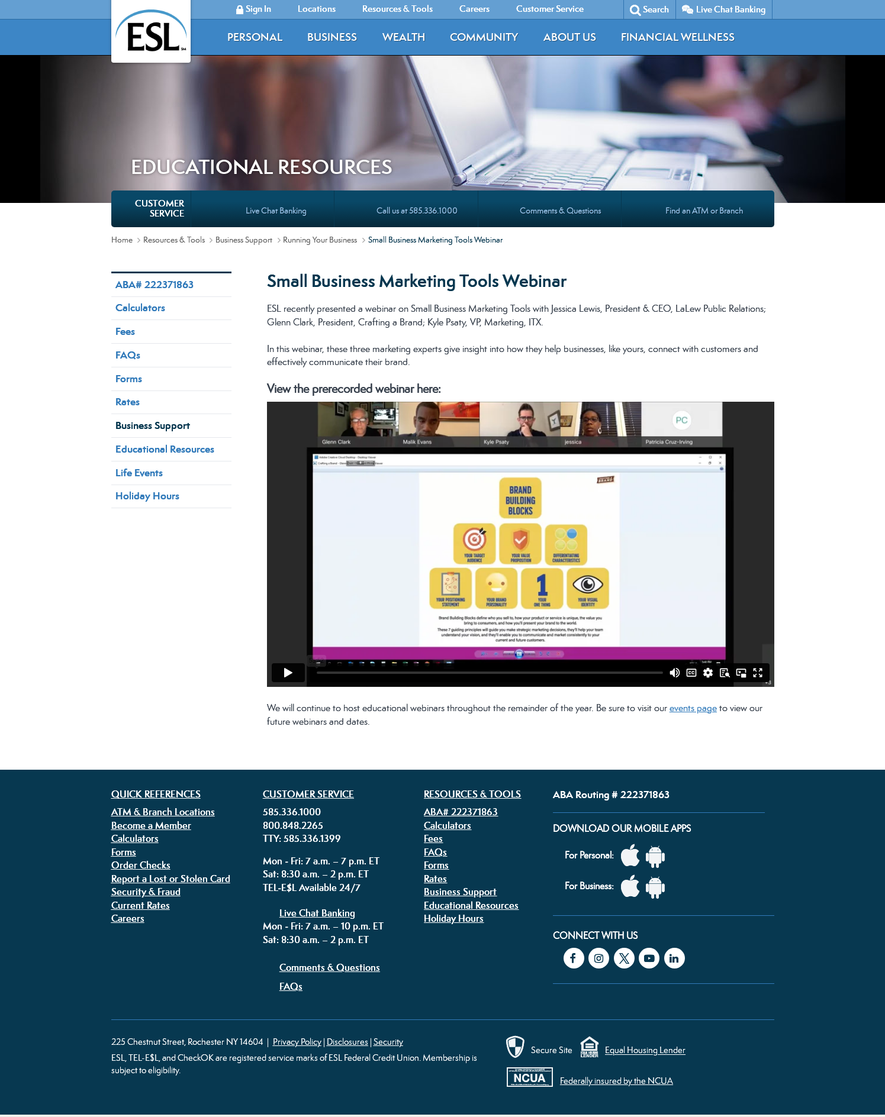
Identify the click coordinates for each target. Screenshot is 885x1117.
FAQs (127, 354)
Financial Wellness (678, 37)
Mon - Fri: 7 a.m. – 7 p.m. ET (321, 860)
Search (656, 9)
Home (122, 239)
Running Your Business (320, 239)
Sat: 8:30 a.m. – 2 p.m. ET (316, 873)
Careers (127, 918)
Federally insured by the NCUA (616, 1080)
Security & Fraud (146, 891)
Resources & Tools (174, 239)
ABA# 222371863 (154, 284)
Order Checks (140, 864)
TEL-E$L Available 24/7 (312, 887)
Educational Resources (164, 449)
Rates (127, 401)
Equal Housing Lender (645, 1050)
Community (484, 37)
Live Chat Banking (730, 9)
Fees (125, 331)
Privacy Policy (297, 1041)
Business (332, 37)
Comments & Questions (329, 967)
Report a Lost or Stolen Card (170, 878)
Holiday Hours (147, 495)
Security (388, 1041)
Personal (254, 37)
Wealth (403, 37)
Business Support (243, 239)
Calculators (140, 307)
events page (693, 708)
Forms (128, 378)
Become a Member (151, 825)
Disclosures (347, 1041)
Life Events (139, 472)
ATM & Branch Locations (163, 811)
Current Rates (140, 905)
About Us (569, 37)
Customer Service (308, 793)
